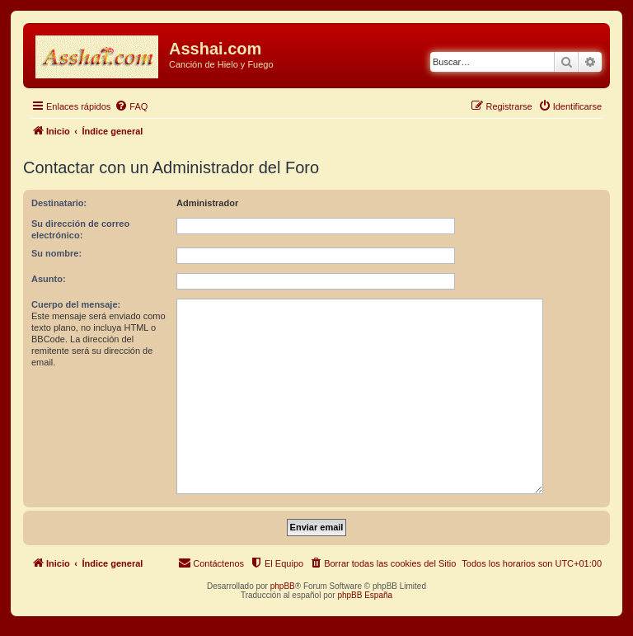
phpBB (282, 586)
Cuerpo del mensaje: (75, 304)
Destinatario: (59, 203)
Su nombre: (56, 253)
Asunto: (48, 279)
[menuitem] (131, 106)
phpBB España (364, 595)
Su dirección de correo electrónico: (80, 229)
